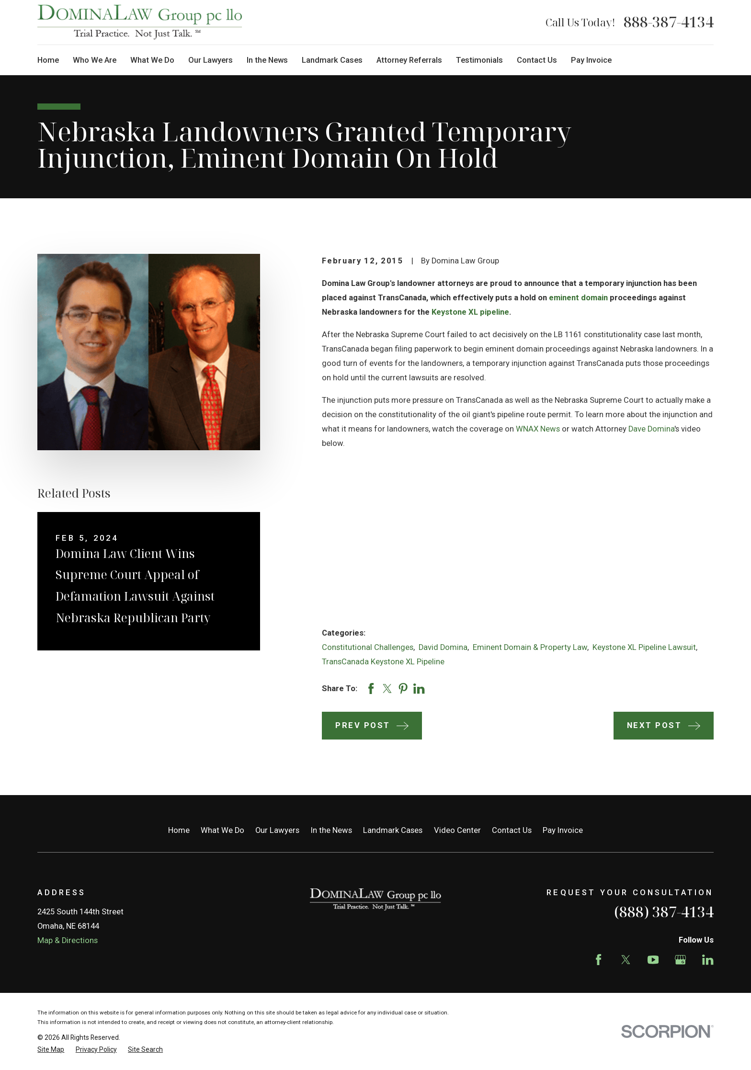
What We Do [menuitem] (152, 60)
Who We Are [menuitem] (94, 60)
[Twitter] (625, 959)
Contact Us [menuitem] (537, 60)
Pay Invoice (563, 830)
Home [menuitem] (48, 60)
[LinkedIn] (707, 959)
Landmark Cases (392, 830)
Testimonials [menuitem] (479, 60)
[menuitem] (50, 1050)
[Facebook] (598, 959)
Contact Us (512, 830)
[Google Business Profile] (680, 959)
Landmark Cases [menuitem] (332, 60)
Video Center (457, 830)
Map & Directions (67, 940)
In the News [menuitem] (267, 60)
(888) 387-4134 (664, 912)
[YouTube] (653, 959)
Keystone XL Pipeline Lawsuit (644, 647)
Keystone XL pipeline (470, 312)
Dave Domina (651, 428)
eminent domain (578, 297)
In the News (331, 830)
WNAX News (538, 428)
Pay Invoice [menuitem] (591, 60)
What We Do (222, 830)
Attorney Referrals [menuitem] (409, 60)
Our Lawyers (277, 830)
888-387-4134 (669, 22)
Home (179, 830)
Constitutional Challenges (367, 647)
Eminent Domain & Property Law (530, 647)
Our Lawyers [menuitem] (210, 60)
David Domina (443, 647)
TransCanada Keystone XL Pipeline (383, 661)
